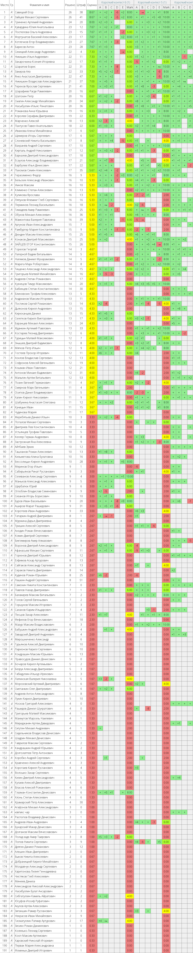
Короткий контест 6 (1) (115, 2)
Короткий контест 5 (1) (152, 2)
